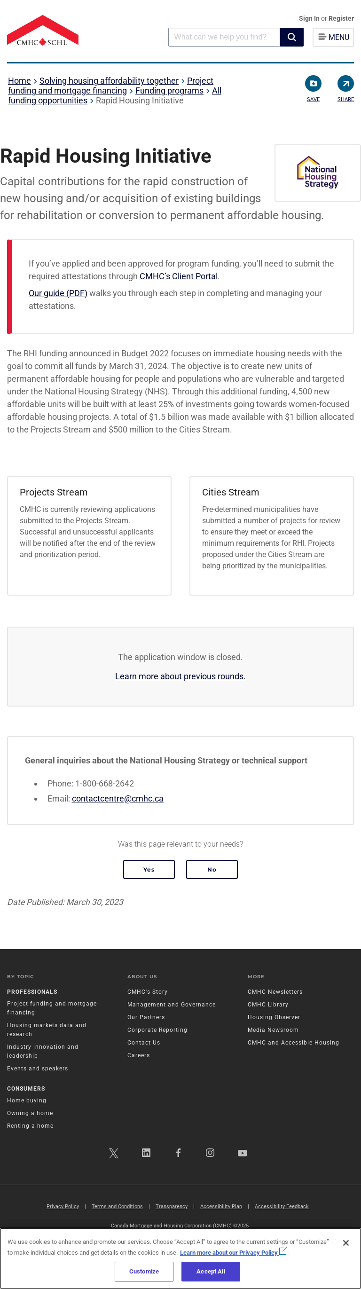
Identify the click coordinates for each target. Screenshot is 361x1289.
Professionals (32, 992)
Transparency (172, 1206)
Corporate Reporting (157, 1030)
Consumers (26, 1088)
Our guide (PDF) (58, 293)
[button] (292, 37)
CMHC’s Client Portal (179, 276)
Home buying (27, 1100)
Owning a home (30, 1113)
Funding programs (169, 90)
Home (19, 81)
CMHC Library (268, 1004)
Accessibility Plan (221, 1206)
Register (341, 18)
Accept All (210, 1271)
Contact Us (143, 1042)
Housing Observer (274, 1017)
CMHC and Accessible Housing (293, 1042)
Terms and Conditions (117, 1206)
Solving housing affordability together (109, 81)
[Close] (346, 1243)
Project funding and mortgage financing (110, 85)
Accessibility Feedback (282, 1206)
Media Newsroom (273, 1030)
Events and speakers (37, 1068)
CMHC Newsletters (275, 992)
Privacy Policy (63, 1206)
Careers (138, 1055)
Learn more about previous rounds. (180, 676)
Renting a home (30, 1126)
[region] (180, 1258)
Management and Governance (171, 1004)
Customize (144, 1271)
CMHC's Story (147, 992)
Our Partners (146, 1017)
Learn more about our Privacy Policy (233, 1252)
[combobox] (224, 37)
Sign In (310, 18)
